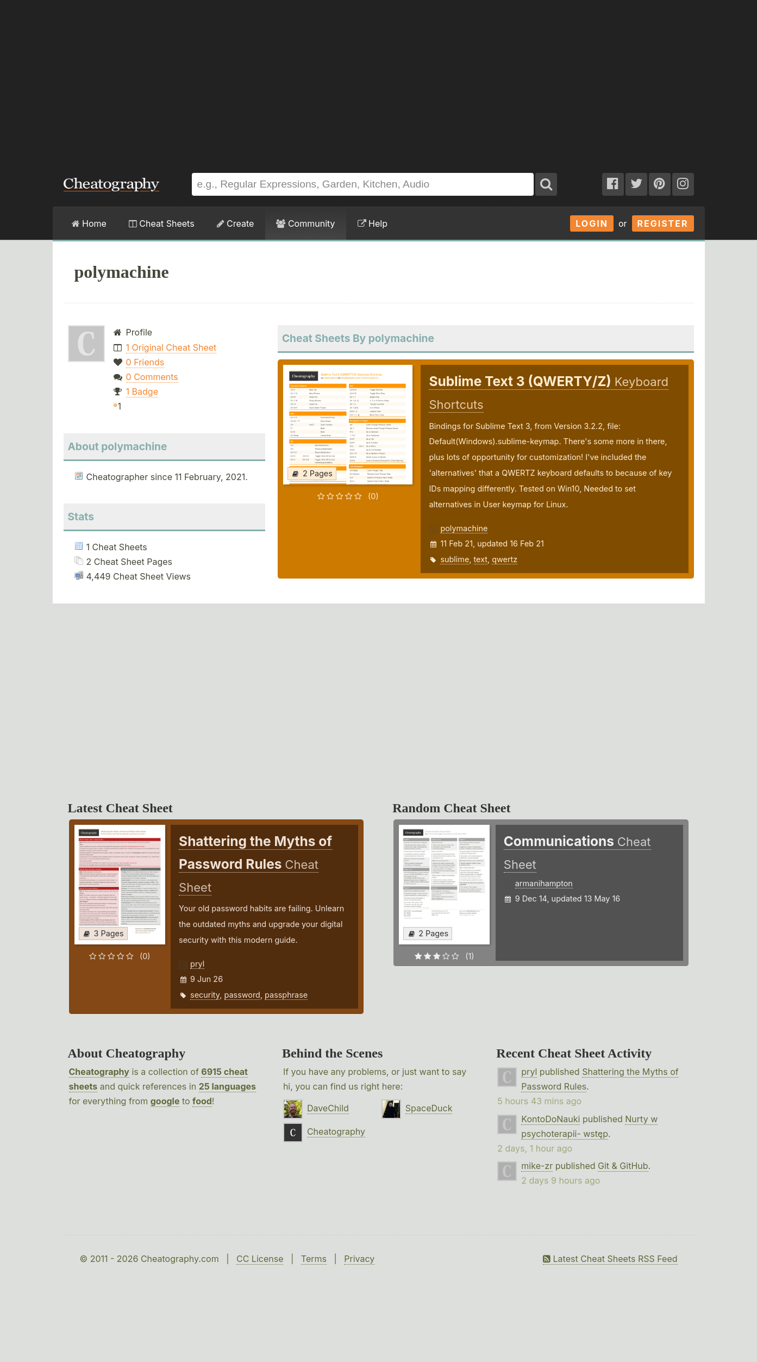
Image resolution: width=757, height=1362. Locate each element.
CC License (260, 1258)
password (242, 994)
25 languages (227, 1086)
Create (235, 223)
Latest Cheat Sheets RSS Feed (610, 1258)
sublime (454, 559)
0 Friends (145, 362)
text (480, 559)
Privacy (359, 1258)
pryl (197, 963)
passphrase (286, 994)
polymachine (463, 528)
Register (663, 223)
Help (372, 223)
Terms (314, 1258)
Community (305, 223)
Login (591, 223)
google (165, 1101)
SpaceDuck (429, 1108)
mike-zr (537, 1165)
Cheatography (99, 1071)
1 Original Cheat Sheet (171, 347)
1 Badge (142, 391)
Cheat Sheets (162, 223)
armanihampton (544, 883)
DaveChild (328, 1108)
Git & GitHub (623, 1165)
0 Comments (152, 376)
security (205, 994)
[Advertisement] (378, 81)
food (202, 1101)
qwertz (504, 559)
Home (89, 223)
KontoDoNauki (550, 1119)
